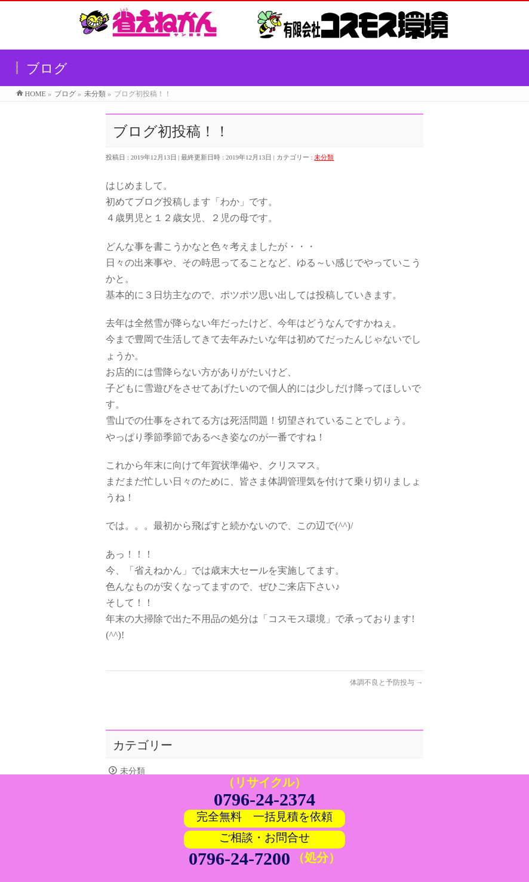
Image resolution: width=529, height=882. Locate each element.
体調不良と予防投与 (386, 682)
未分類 (324, 157)
